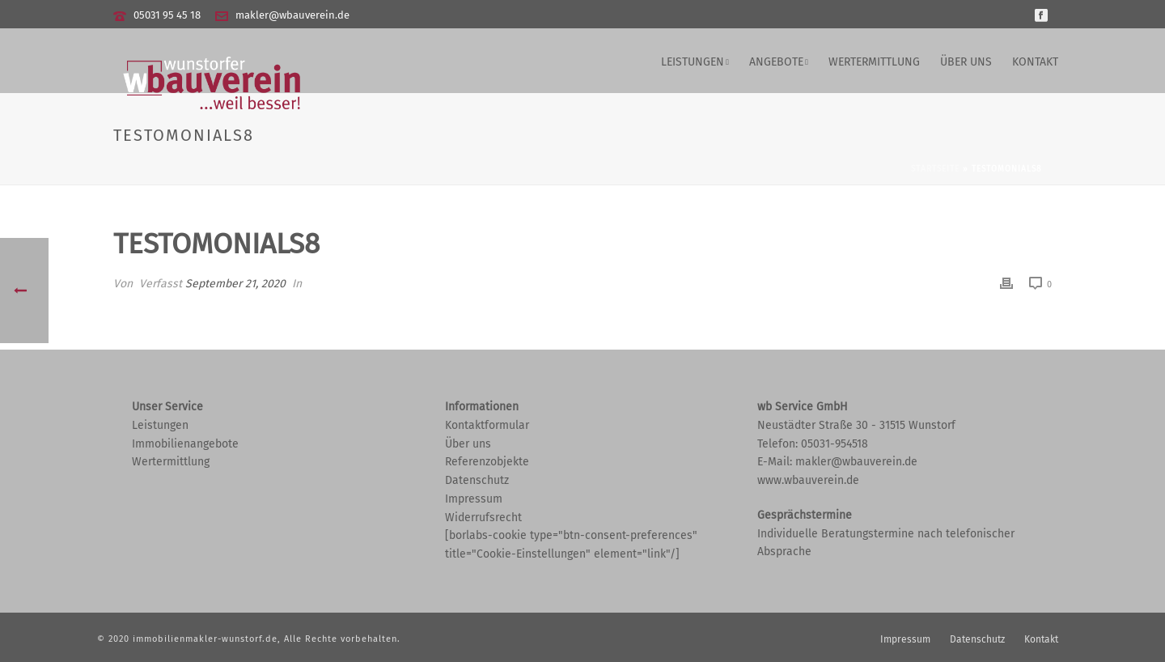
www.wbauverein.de (808, 480)
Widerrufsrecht (483, 517)
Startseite (935, 169)
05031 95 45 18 (167, 15)
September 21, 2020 (235, 284)
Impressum (473, 499)
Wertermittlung (874, 62)
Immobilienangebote (185, 444)
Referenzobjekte (487, 462)
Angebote (776, 62)
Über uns (966, 62)
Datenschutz (477, 480)
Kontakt (1035, 62)
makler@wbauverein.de (292, 15)
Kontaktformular (487, 425)
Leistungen (692, 62)
